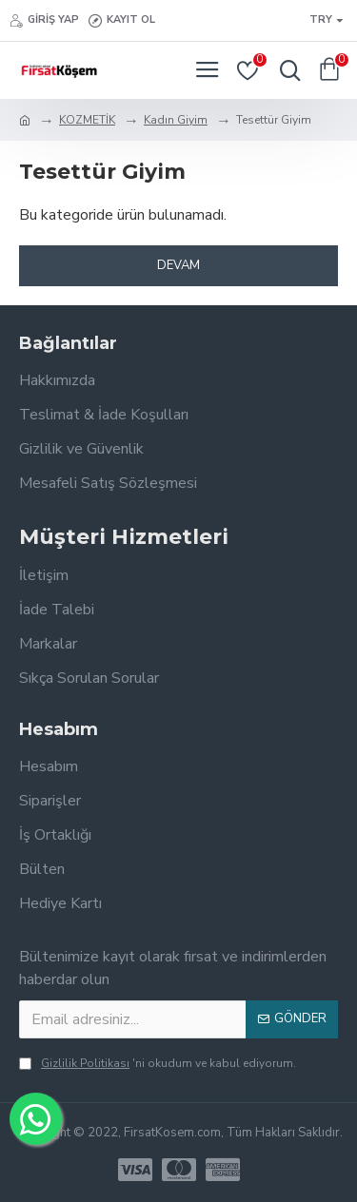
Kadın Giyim (176, 119)
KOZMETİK (87, 119)
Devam (178, 265)
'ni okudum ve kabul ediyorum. (157, 1063)
